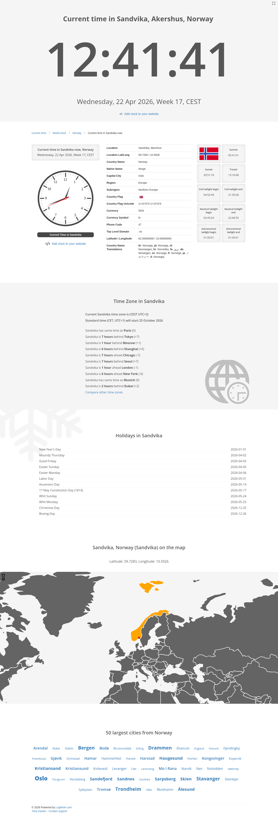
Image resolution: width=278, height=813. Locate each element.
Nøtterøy (233, 769)
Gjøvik (56, 758)
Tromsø (104, 789)
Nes (199, 768)
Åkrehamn (165, 789)
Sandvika (144, 779)
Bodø (104, 748)
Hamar (90, 758)
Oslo (41, 778)
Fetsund (214, 748)
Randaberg (77, 779)
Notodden (215, 768)
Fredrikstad (39, 758)
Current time (39, 133)
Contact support (58, 811)
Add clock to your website (141, 113)
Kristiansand (48, 768)
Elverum (182, 748)
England (199, 748)
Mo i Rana (168, 768)
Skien (186, 779)
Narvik (186, 768)
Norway (77, 133)
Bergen (86, 747)
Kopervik (235, 758)
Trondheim (128, 789)
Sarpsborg (165, 779)
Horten (192, 758)
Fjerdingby (231, 748)
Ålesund (186, 789)
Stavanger (208, 778)
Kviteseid (100, 768)
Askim (69, 748)
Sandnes (125, 779)
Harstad (147, 758)
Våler (149, 790)
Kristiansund (77, 768)
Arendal (40, 748)
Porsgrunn (58, 779)
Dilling (140, 748)
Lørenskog (147, 769)
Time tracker (39, 811)
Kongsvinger (213, 758)
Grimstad (73, 758)
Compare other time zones (104, 392)
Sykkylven (85, 790)
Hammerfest (111, 758)
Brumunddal (122, 748)
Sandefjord (101, 779)
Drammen (160, 747)
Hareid (130, 758)
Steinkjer (231, 779)
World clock (59, 133)
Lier (134, 769)
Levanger (119, 768)
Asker (56, 748)
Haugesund (171, 758)
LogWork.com (64, 807)
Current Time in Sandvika (66, 234)
